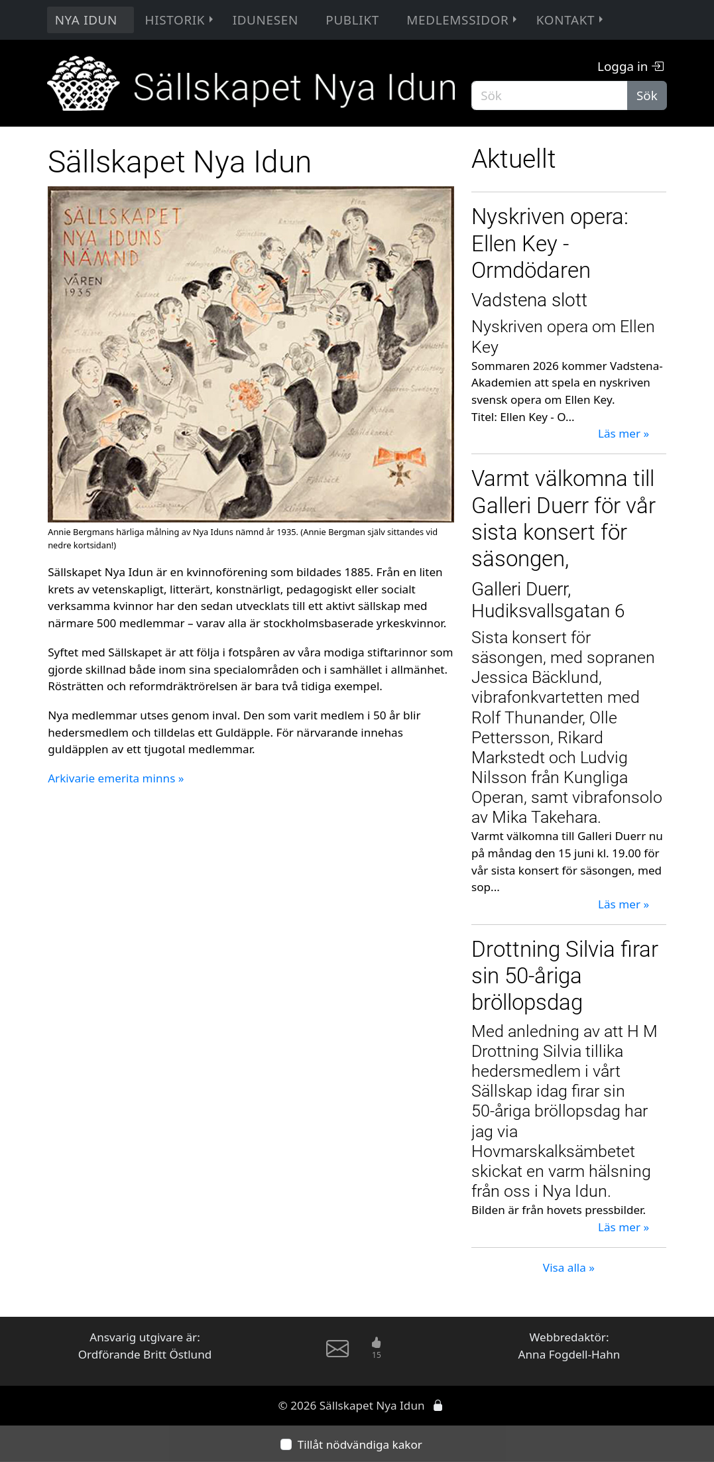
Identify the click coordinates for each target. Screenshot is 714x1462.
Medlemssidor (463, 20)
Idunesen (265, 20)
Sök (647, 95)
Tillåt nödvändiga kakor (360, 1443)
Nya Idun (86, 20)
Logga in (630, 66)
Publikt (352, 20)
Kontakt (571, 20)
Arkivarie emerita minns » (116, 778)
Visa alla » (569, 1267)
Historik (181, 20)
